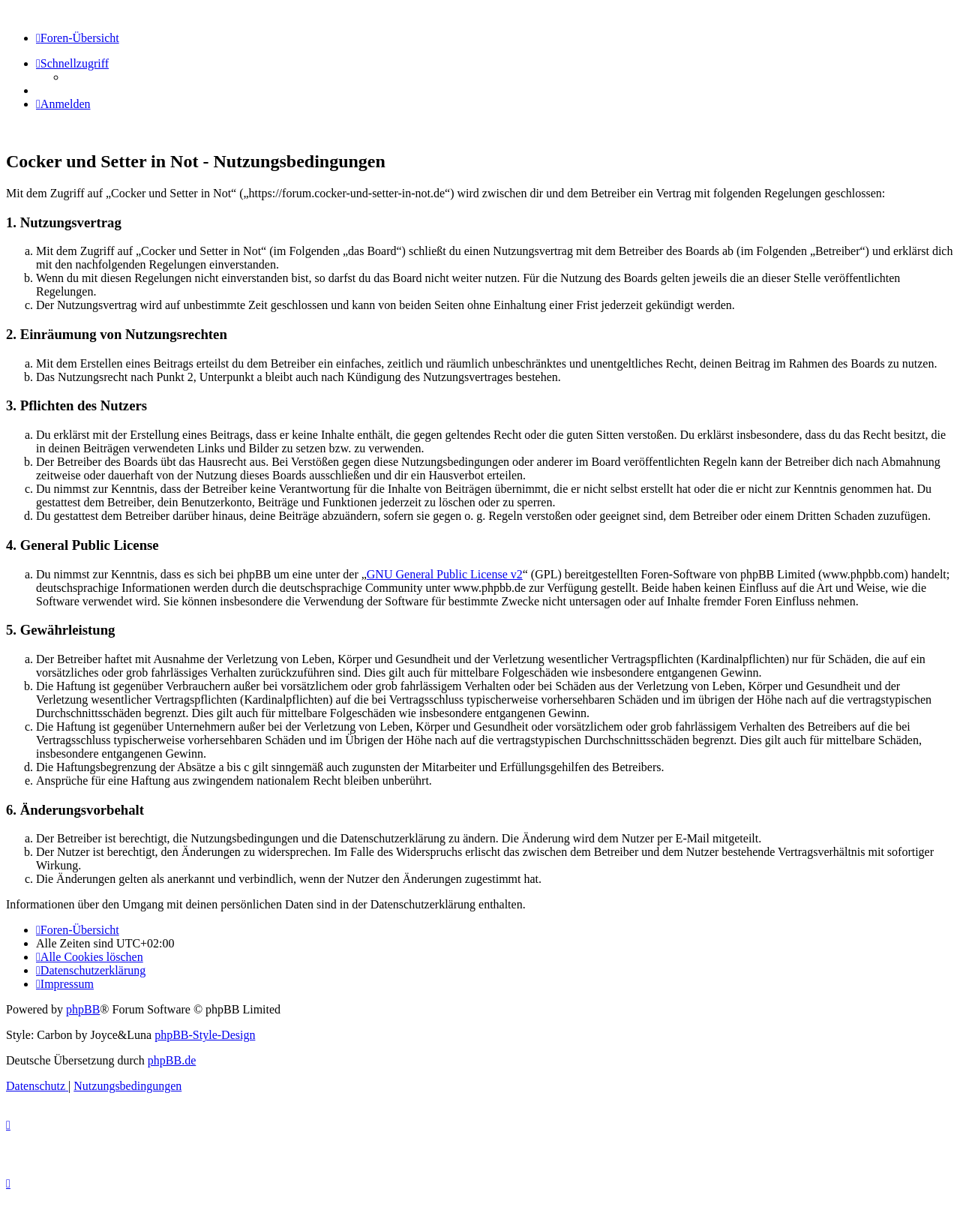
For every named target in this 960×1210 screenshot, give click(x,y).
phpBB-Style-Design (204, 1034)
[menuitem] (63, 104)
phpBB (83, 1009)
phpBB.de (172, 1060)
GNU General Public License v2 (445, 574)
